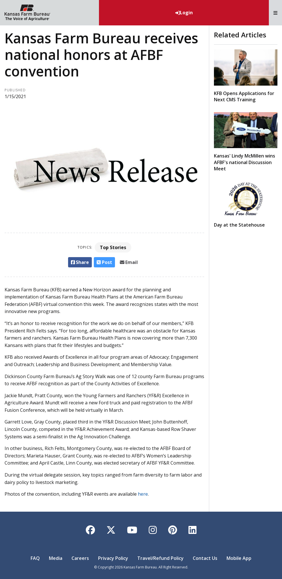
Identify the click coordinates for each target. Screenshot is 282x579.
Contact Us (205, 558)
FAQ (35, 558)
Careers (80, 558)
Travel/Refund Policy (160, 558)
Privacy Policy (113, 558)
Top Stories (113, 247)
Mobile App (239, 558)
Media (55, 558)
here (143, 494)
